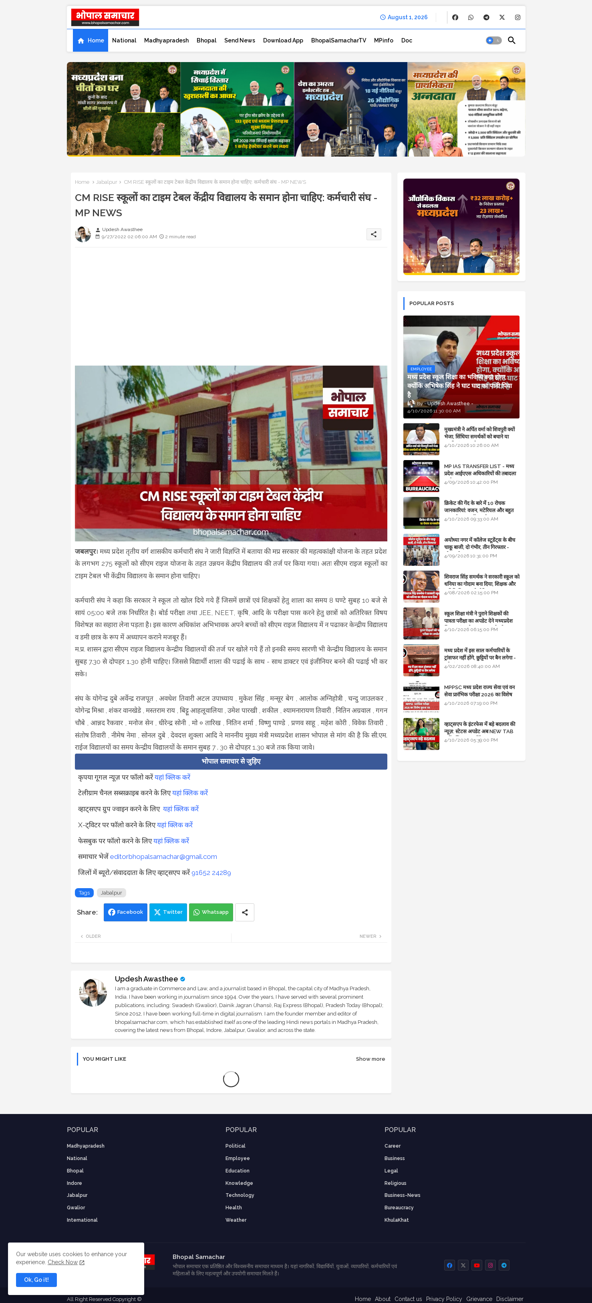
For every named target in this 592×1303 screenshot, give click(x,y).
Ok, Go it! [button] (36, 1280)
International (82, 1220)
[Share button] (244, 912)
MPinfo (383, 40)
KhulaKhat (397, 1220)
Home (96, 40)
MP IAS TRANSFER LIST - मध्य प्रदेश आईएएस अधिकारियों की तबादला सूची (480, 473)
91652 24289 (211, 873)
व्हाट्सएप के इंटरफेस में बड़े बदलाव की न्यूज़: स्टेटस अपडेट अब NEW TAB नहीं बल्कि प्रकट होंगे (479, 731)
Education (238, 1171)
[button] (494, 40)
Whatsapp (215, 912)
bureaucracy (399, 1208)
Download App (283, 40)
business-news (403, 1195)
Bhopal (206, 40)
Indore (74, 1183)
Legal (391, 1171)
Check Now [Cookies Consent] (63, 1262)
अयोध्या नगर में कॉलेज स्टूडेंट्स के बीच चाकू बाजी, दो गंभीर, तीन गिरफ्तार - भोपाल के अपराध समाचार (479, 547)
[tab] (90, 40)
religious (396, 1183)
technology (240, 1195)
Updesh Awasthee (146, 979)
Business (395, 1158)
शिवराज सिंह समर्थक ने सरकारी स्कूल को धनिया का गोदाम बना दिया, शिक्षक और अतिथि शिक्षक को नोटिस (482, 584)
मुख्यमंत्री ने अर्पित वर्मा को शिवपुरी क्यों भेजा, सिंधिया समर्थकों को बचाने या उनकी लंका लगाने (479, 436)
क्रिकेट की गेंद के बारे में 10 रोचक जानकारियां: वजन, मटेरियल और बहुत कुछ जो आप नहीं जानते (478, 510)
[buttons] (455, 17)
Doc (406, 40)
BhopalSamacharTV (338, 40)
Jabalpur (106, 182)
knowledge (239, 1183)
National (124, 40)
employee (238, 1158)
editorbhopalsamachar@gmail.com (163, 857)
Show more (370, 1059)
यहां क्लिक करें (172, 777)
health (234, 1208)
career (393, 1146)
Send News (239, 40)
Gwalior (76, 1208)
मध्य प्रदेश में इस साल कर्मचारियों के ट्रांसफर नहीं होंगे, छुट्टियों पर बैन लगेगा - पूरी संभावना (480, 657)
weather (236, 1220)
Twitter (173, 912)
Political (236, 1146)
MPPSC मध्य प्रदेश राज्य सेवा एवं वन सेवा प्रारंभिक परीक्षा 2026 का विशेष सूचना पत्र (479, 694)
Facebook (130, 912)
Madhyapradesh (166, 40)
